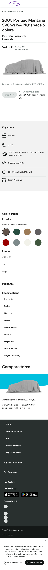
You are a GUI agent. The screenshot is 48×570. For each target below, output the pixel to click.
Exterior (6, 219)
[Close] (45, 540)
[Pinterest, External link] (6, 521)
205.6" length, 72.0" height (20, 172)
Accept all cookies (34, 562)
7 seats (11, 144)
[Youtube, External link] (6, 514)
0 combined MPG (16, 163)
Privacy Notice (7, 535)
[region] (24, 554)
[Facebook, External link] (6, 510)
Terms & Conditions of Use (12, 530)
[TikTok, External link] (6, 506)
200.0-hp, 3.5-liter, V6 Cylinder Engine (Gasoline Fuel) (26, 154)
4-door (11, 135)
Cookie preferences (13, 562)
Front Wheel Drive (16, 180)
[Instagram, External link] (6, 517)
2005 (12, 11)
